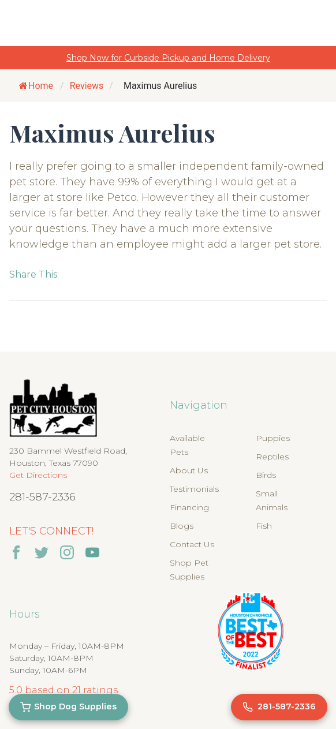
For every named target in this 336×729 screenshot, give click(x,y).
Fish (264, 526)
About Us (189, 470)
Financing (189, 507)
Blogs (181, 526)
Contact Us (192, 544)
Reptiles (272, 456)
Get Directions (38, 475)
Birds (266, 475)
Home (36, 85)
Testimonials (194, 489)
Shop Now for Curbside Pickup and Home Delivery (168, 58)
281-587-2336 (42, 497)
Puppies (273, 438)
